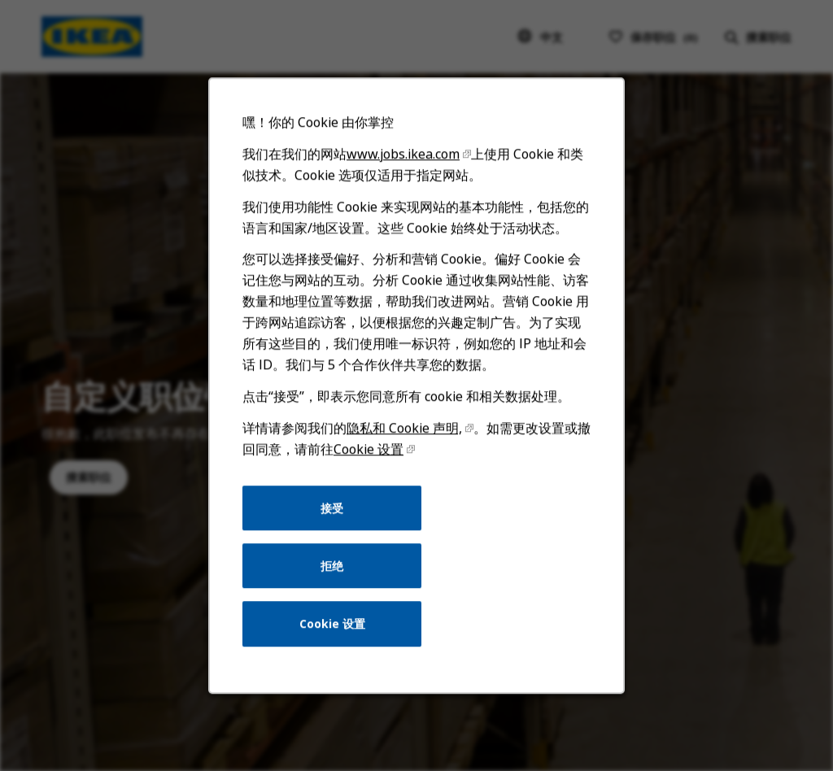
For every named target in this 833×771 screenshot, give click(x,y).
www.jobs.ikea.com (403, 163)
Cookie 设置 (368, 455)
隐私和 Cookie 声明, (404, 434)
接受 (332, 513)
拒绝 (332, 570)
